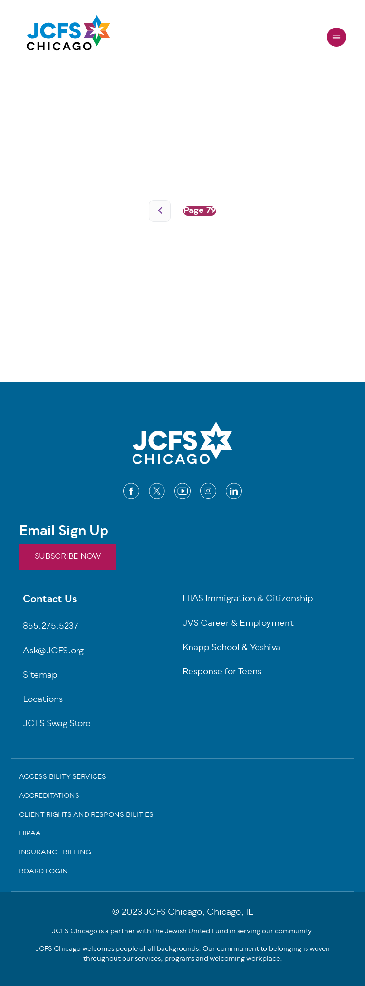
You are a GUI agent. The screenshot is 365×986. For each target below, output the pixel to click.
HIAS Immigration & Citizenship (247, 599)
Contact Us (50, 600)
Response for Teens (221, 673)
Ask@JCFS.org (53, 652)
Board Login (43, 872)
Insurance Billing (55, 853)
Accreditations (49, 797)
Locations (43, 700)
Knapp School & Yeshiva (231, 648)
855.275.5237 (50, 627)
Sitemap (40, 676)
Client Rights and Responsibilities (86, 816)
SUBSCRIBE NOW (68, 557)
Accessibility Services (62, 778)
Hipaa (30, 834)
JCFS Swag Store (57, 724)
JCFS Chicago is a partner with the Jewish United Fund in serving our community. (182, 931)
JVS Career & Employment (238, 624)
